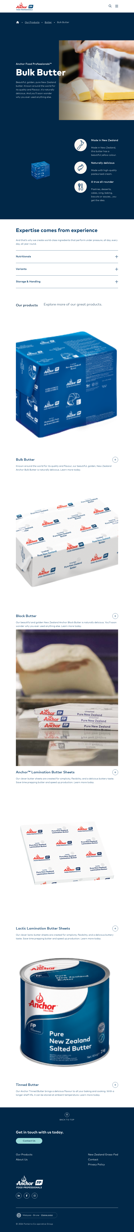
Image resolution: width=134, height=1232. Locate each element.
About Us (22, 1159)
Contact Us (29, 1141)
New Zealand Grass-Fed (103, 1154)
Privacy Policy (96, 1164)
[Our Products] (32, 22)
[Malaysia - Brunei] (17, 22)
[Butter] (48, 22)
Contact (93, 1159)
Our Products (24, 1154)
